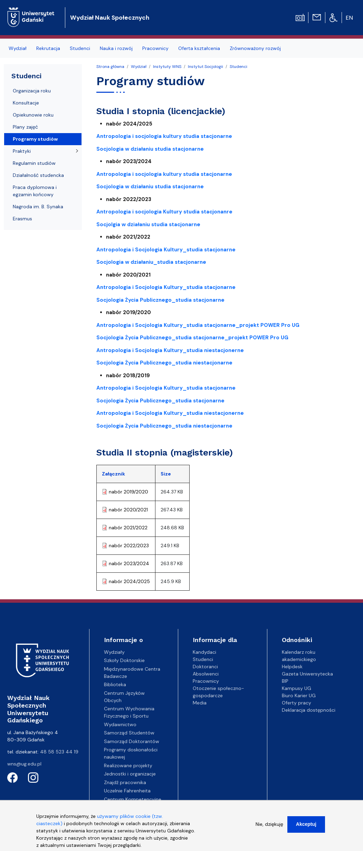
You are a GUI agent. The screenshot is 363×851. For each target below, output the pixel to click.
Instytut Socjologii (205, 66)
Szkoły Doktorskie (124, 660)
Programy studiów (35, 139)
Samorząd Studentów (129, 733)
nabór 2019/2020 (128, 492)
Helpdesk (292, 666)
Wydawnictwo (120, 724)
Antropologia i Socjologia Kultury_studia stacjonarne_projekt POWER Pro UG (197, 325)
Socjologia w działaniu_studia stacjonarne (151, 262)
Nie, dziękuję (269, 828)
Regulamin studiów (34, 163)
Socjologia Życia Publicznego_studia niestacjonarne (164, 362)
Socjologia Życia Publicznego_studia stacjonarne (160, 400)
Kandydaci (204, 652)
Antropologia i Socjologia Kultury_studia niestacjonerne (170, 350)
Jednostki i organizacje (130, 774)
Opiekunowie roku (33, 115)
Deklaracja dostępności (308, 710)
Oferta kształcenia (199, 48)
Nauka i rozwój (116, 48)
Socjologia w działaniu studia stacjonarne (150, 149)
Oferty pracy (296, 703)
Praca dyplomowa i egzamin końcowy (35, 191)
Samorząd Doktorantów (131, 741)
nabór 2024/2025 (129, 581)
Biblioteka (115, 684)
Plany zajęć (25, 127)
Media (200, 703)
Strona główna (110, 66)
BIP (285, 681)
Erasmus (22, 219)
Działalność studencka (38, 175)
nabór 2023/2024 (129, 563)
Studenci (80, 48)
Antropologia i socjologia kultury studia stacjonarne (164, 136)
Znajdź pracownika (125, 782)
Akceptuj (306, 828)
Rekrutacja (48, 48)
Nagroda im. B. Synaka (38, 206)
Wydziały (114, 652)
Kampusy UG (296, 688)
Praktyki (22, 151)
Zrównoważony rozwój (255, 48)
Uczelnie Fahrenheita (127, 791)
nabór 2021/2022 (128, 527)
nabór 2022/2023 (129, 545)
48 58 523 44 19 (59, 752)
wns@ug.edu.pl (24, 764)
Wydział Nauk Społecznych (109, 17)
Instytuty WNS (167, 66)
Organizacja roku (32, 91)
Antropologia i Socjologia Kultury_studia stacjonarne (166, 249)
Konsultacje (26, 103)
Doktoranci (205, 666)
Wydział (18, 48)
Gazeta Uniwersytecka (307, 674)
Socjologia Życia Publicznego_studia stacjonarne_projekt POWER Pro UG (192, 337)
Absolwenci (206, 674)
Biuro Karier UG (299, 695)
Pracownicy (155, 48)
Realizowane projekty (128, 765)
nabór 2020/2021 (128, 510)
